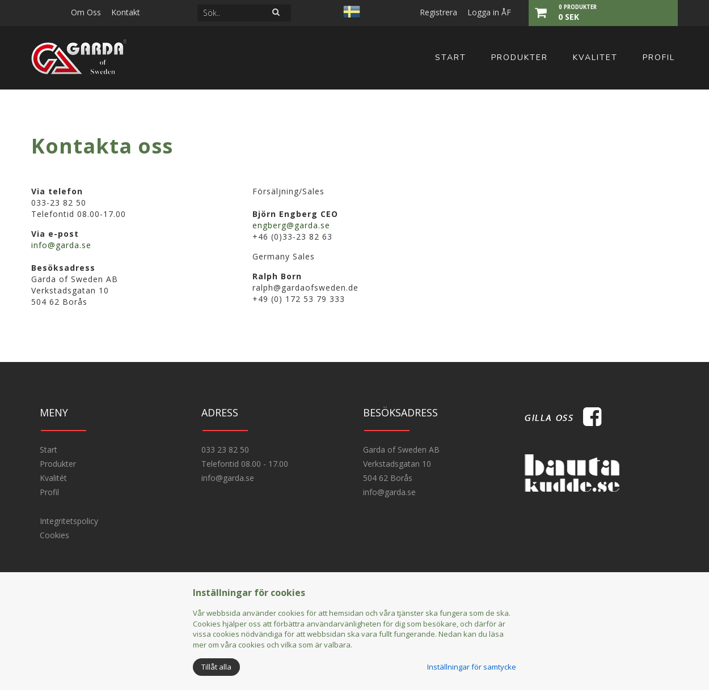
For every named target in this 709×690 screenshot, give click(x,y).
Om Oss (86, 12)
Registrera (438, 12)
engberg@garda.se (291, 225)
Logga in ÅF (489, 12)
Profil (659, 57)
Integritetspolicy (69, 521)
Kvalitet (595, 57)
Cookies (54, 535)
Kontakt (125, 12)
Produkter (519, 57)
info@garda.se (61, 245)
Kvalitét (53, 477)
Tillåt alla (216, 667)
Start (450, 57)
